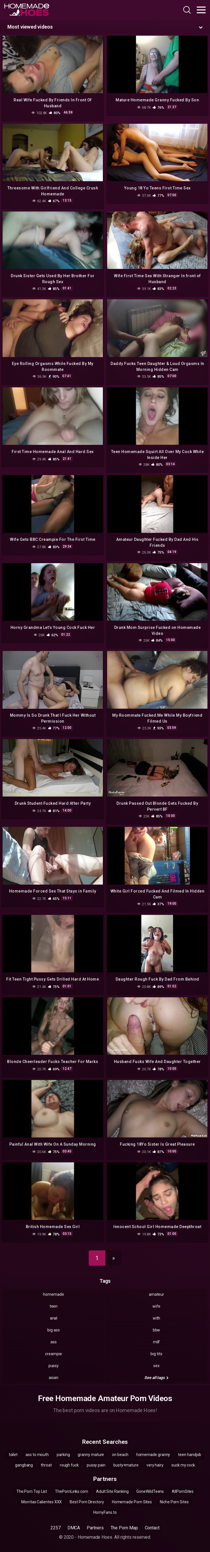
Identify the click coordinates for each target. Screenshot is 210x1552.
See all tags (156, 1377)
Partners (95, 1527)
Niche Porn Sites (174, 1502)
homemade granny (153, 1454)
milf (156, 1342)
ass (53, 1342)
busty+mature (126, 1465)
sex (156, 1365)
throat (46, 1465)
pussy (53, 1365)
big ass (53, 1330)
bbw (156, 1330)
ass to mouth (37, 1454)
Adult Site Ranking (112, 1491)
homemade (53, 1294)
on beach (120, 1454)
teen (54, 1306)
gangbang (24, 1465)
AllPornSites (183, 1491)
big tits (156, 1354)
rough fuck (69, 1465)
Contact (152, 1527)
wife (156, 1306)
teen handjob (189, 1454)
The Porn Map (124, 1527)
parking (63, 1454)
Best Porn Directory (87, 1502)
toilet (13, 1454)
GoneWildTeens (150, 1491)
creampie (53, 1354)
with (156, 1318)
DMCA (73, 1527)
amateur (156, 1294)
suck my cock (183, 1465)
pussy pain (96, 1465)
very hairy (155, 1465)
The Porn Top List (31, 1491)
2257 (55, 1527)
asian (53, 1377)
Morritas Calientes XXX (41, 1502)
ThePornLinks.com (71, 1491)
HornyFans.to (104, 1512)
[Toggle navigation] (201, 10)
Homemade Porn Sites (132, 1502)
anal (54, 1318)
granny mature (91, 1454)
